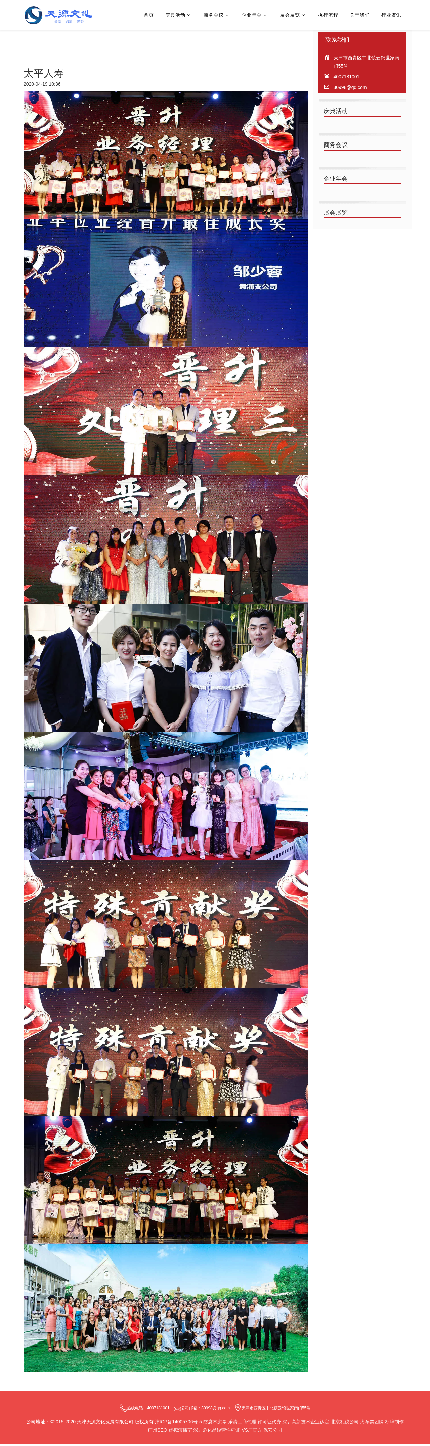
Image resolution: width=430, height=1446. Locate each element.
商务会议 (214, 15)
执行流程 (328, 15)
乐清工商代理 (243, 1424)
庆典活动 (175, 15)
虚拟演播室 (180, 1432)
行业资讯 (391, 15)
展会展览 (290, 15)
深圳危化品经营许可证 (216, 1432)
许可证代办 (269, 1424)
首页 (149, 15)
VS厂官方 (252, 1432)
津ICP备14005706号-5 (178, 1424)
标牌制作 (394, 1424)
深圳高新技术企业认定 (305, 1424)
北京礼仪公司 (345, 1424)
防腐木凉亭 (215, 1424)
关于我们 (360, 15)
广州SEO (157, 1432)
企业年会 (252, 15)
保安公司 (272, 1432)
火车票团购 (372, 1424)
